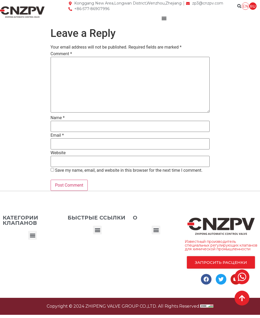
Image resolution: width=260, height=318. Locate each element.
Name (58, 118)
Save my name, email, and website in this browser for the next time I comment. (128, 170)
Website (58, 153)
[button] (32, 235)
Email (57, 135)
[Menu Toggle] (164, 18)
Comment (61, 54)
